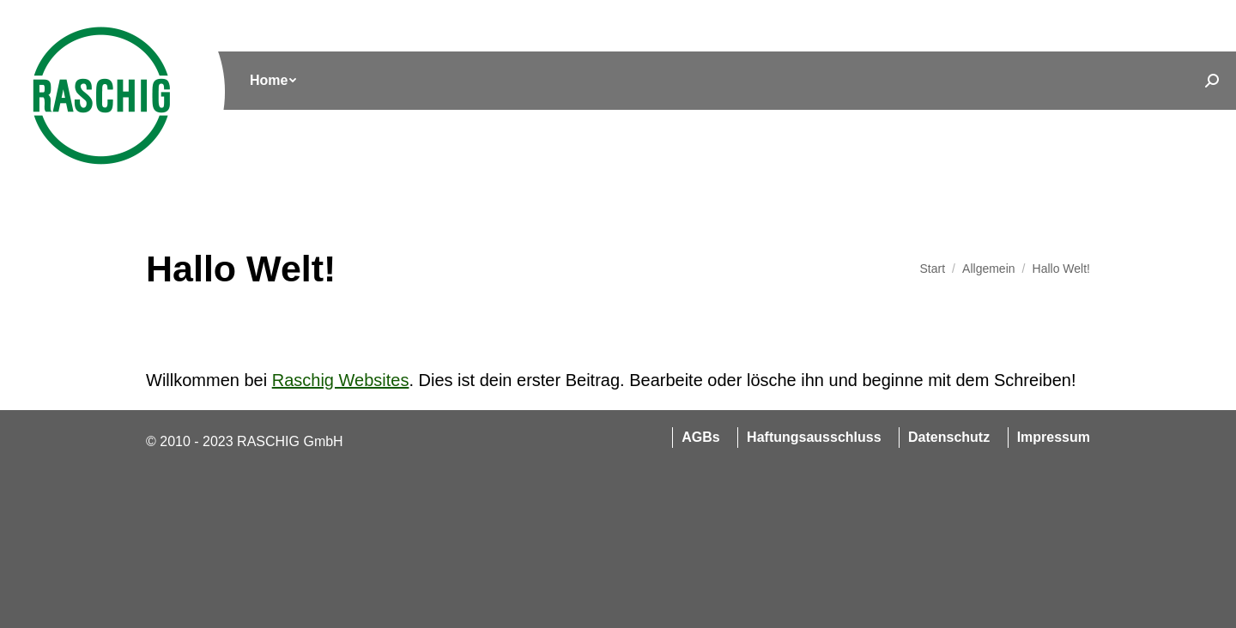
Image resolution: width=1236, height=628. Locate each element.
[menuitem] (273, 80)
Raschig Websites (340, 380)
